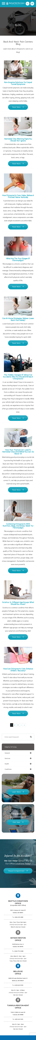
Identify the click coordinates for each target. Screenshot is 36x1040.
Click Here (16, 822)
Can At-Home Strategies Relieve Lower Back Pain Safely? (18, 319)
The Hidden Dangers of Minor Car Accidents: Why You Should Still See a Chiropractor (18, 377)
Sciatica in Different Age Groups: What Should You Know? (18, 603)
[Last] (24, 725)
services (7, 758)
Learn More (16, 792)
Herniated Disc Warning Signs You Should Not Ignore (18, 140)
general (7, 753)
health (7, 764)
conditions (8, 769)
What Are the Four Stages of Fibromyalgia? (18, 259)
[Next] (21, 725)
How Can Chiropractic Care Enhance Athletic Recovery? (18, 669)
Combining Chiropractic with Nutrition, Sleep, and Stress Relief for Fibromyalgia (18, 526)
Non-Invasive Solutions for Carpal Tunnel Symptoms (18, 83)
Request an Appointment (16, 871)
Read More (16, 107)
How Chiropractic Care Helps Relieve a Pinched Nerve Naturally (18, 196)
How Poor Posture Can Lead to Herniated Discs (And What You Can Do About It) (18, 452)
